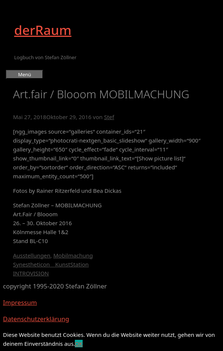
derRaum (42, 30)
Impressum (20, 302)
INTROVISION (31, 273)
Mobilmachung (73, 255)
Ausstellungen (31, 255)
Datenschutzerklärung (36, 319)
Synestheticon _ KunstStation (51, 264)
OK (79, 343)
